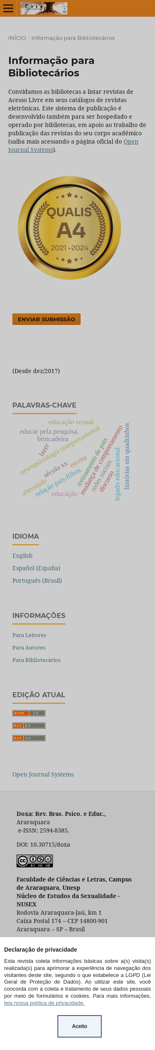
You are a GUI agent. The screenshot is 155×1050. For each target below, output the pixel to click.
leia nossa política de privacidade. (44, 1003)
